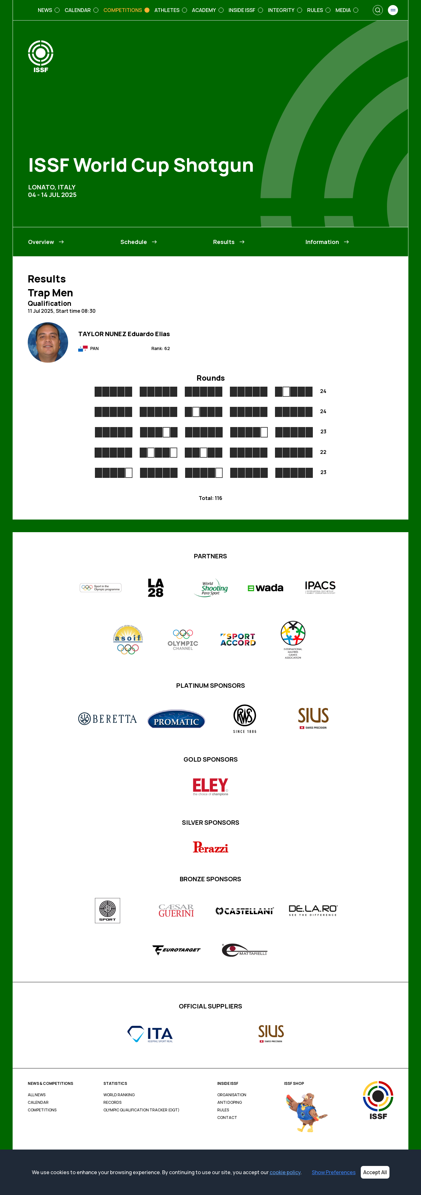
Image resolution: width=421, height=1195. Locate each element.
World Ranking (119, 1094)
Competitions (42, 1110)
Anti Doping (229, 1102)
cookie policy (285, 1172)
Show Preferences (334, 1172)
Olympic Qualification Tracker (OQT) (141, 1110)
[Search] (378, 10)
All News (36, 1094)
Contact (227, 1117)
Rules (223, 1110)
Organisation (231, 1094)
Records (112, 1102)
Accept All (375, 1172)
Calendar (38, 1102)
